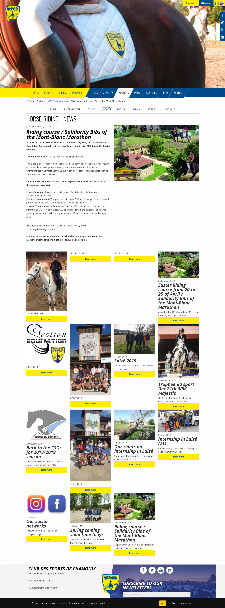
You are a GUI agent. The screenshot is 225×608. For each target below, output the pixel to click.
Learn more (186, 603)
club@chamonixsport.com (44, 587)
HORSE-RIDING (54, 101)
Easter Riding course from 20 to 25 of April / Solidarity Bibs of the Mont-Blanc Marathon (176, 296)
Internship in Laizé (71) (177, 441)
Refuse (172, 603)
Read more (46, 319)
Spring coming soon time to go (86, 532)
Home (30, 101)
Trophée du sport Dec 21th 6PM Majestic (176, 388)
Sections (41, 101)
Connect (191, 3)
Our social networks (36, 523)
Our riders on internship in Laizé (133, 449)
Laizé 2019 (125, 361)
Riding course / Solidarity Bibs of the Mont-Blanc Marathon (132, 533)
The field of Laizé (35, 156)
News (66, 101)
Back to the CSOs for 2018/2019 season (44, 452)
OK (162, 603)
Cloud (206, 3)
